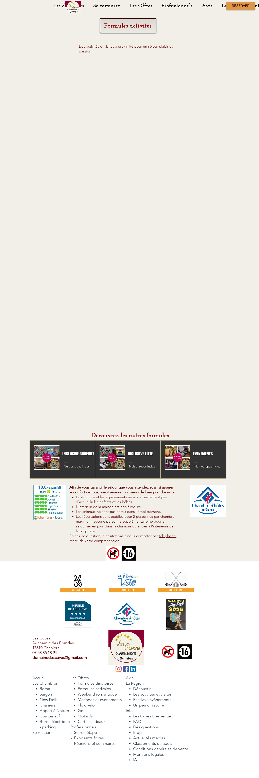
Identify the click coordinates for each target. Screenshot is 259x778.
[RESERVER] (240, 6)
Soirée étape (85, 732)
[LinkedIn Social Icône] (133, 669)
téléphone (167, 536)
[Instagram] (119, 669)
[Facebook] (126, 669)
